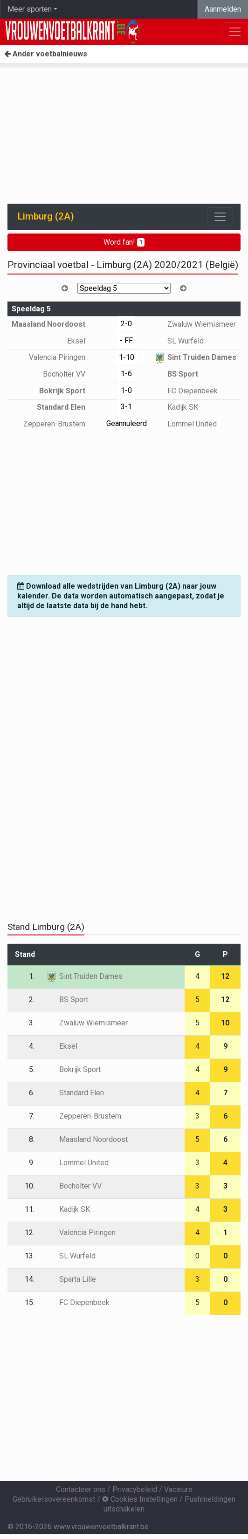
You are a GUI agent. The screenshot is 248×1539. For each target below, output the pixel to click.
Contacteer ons (80, 1489)
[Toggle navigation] (220, 216)
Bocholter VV (71, 374)
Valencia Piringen (64, 357)
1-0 (126, 390)
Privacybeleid (134, 1489)
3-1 (126, 406)
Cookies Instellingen (140, 1499)
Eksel (83, 341)
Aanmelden (223, 9)
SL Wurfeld (179, 341)
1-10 (126, 357)
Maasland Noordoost (55, 324)
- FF (126, 340)
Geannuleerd (126, 423)
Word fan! (124, 242)
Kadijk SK (176, 407)
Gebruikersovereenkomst (54, 1499)
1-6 (126, 373)
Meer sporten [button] (29, 9)
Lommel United (185, 423)
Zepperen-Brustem (61, 423)
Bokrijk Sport (69, 390)
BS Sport (176, 374)
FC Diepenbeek (186, 390)
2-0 (126, 323)
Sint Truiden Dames (195, 357)
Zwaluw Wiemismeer (195, 324)
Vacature (178, 1489)
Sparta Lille (71, 1279)
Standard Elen (68, 407)
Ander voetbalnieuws (45, 53)
